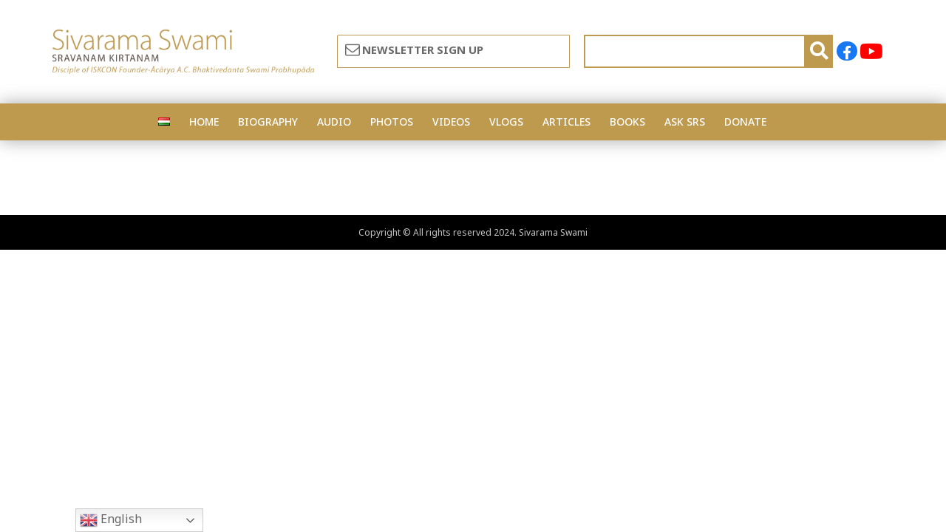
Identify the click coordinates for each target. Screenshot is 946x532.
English (111, 520)
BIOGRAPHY (268, 122)
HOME (204, 122)
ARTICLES (566, 122)
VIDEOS (451, 122)
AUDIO (334, 122)
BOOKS (627, 122)
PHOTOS (391, 122)
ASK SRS (684, 122)
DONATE (745, 122)
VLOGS (506, 122)
